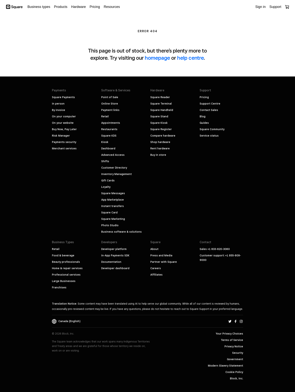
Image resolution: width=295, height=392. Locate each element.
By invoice (58, 110)
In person (58, 103)
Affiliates (156, 274)
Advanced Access (113, 154)
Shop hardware (160, 142)
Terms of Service (232, 340)
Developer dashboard (115, 268)
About (154, 249)
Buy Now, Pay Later (64, 129)
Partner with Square (163, 261)
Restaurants (109, 129)
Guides (204, 122)
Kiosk (104, 142)
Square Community (212, 129)
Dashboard (108, 148)
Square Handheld (161, 110)
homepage (157, 58)
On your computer (64, 116)
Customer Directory (114, 167)
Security (237, 352)
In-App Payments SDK (115, 255)
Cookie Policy (234, 372)
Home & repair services (67, 268)
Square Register (161, 129)
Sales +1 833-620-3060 (215, 249)
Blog (202, 116)
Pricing (204, 97)
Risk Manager (61, 135)
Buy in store (158, 154)
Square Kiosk (159, 122)
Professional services (66, 274)
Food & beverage (63, 255)
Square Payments (63, 97)
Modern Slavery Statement (225, 365)
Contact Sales (209, 110)
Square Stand (159, 116)
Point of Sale (109, 97)
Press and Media (161, 255)
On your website (63, 122)
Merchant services (64, 148)
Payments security (64, 142)
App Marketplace (112, 199)
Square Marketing (113, 218)
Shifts (105, 161)
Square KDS (108, 135)
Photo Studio (110, 225)
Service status (209, 135)
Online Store (109, 103)
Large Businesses (63, 281)
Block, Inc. (236, 378)
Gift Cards (108, 180)
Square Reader (160, 97)
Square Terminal (161, 103)
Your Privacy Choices (229, 333)
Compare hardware (162, 135)
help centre (190, 58)
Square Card (109, 212)
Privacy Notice (233, 346)
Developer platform (114, 249)
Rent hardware (160, 148)
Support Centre (210, 103)
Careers (155, 268)
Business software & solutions (121, 231)
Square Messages (113, 193)
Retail (105, 116)
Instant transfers (112, 206)
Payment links (110, 110)
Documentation (111, 261)
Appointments (110, 122)
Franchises (59, 287)
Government (235, 359)
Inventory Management (116, 174)
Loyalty (105, 186)
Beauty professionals (66, 261)
